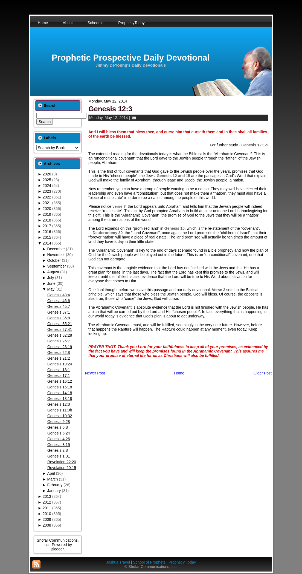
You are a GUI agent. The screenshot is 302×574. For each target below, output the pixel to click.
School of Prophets (149, 562)
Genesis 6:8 (57, 427)
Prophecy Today (182, 562)
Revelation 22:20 (61, 462)
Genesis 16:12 (59, 381)
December (56, 249)
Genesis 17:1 (58, 375)
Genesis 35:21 (59, 324)
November (56, 254)
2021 (47, 203)
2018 (47, 220)
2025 (47, 180)
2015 (47, 237)
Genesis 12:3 (58, 404)
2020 (47, 208)
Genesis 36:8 (58, 318)
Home (179, 373)
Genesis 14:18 (59, 393)
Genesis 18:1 (58, 370)
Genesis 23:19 (59, 347)
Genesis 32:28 (59, 335)
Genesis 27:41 (59, 329)
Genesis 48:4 (58, 295)
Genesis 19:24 (59, 364)
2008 (47, 525)
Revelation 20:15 (61, 467)
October (54, 260)
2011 (47, 508)
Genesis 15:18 (59, 387)
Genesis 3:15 (58, 444)
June (51, 283)
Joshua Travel (118, 562)
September (56, 266)
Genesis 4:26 (58, 439)
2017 (47, 226)
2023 (47, 191)
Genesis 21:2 (58, 358)
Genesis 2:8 (57, 450)
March (52, 479)
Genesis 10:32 (59, 416)
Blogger (57, 549)
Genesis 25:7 (58, 341)
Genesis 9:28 (58, 421)
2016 (47, 231)
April (51, 473)
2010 (47, 514)
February (55, 485)
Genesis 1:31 (58, 456)
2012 (47, 502)
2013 (47, 496)
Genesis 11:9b (59, 410)
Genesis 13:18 (59, 398)
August (53, 272)
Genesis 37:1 (58, 312)
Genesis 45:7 (58, 306)
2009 (47, 519)
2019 (47, 214)
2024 (47, 185)
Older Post (263, 373)
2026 (47, 174)
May (50, 289)
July (50, 277)
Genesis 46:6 (58, 301)
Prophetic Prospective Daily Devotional (131, 57)
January (54, 490)
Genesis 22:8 (58, 352)
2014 (47, 243)
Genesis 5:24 (58, 433)
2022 (47, 197)
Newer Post (95, 373)
